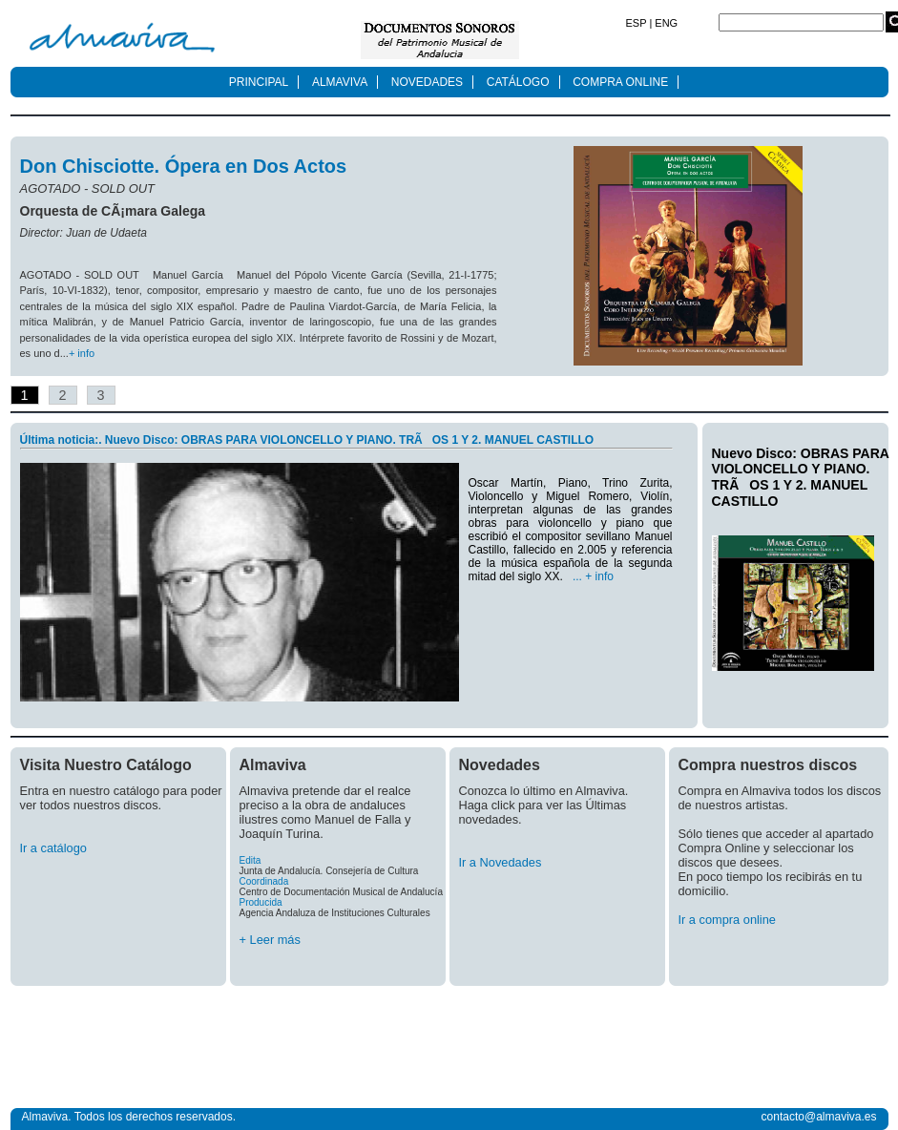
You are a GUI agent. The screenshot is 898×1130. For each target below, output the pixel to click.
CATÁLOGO (518, 82)
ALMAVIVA (339, 82)
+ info (81, 353)
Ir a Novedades (500, 862)
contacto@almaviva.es (819, 1116)
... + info (593, 576)
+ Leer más (270, 939)
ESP (638, 23)
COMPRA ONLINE (620, 82)
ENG (665, 23)
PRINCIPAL (258, 82)
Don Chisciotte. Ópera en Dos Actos (183, 166)
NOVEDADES (427, 82)
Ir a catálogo (53, 848)
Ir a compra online (727, 919)
